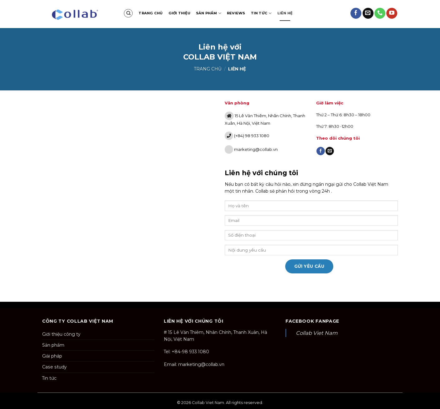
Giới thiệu (179, 13)
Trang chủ (151, 13)
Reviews (236, 13)
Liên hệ (285, 13)
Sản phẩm (208, 13)
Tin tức (261, 13)
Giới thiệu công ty (61, 334)
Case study (54, 366)
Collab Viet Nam (317, 333)
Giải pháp (52, 356)
